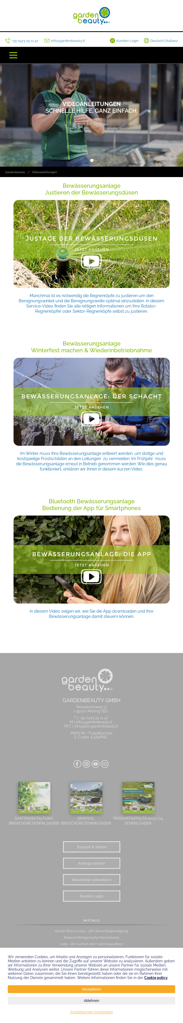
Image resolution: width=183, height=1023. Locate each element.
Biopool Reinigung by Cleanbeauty (91, 937)
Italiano (172, 41)
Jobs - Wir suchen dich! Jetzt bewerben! (91, 944)
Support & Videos (91, 847)
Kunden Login (91, 896)
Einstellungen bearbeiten (91, 1012)
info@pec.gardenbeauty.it (96, 726)
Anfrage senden (91, 863)
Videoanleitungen (44, 172)
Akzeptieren (91, 989)
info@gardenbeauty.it (94, 722)
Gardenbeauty (15, 172)
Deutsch (157, 41)
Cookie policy (156, 978)
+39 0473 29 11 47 (93, 718)
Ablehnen (91, 1001)
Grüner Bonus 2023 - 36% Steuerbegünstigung (91, 931)
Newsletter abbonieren (91, 879)
